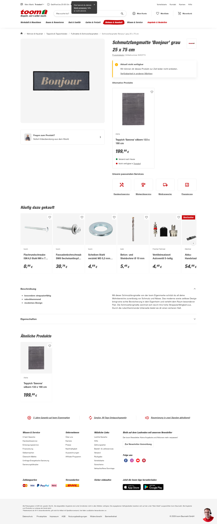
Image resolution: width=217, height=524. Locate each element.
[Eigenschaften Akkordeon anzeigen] (108, 319)
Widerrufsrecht (96, 516)
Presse (68, 445)
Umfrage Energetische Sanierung (36, 460)
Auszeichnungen (72, 452)
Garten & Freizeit (92, 22)
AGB (63, 516)
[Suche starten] (122, 13)
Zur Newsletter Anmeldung (138, 444)
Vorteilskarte (162, 4)
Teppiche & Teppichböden (56, 33)
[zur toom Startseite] (34, 13)
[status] (162, 13)
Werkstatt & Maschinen (30, 22)
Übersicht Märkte (29, 456)
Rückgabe (98, 456)
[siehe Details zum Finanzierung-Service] (187, 187)
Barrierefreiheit (111, 516)
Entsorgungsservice (31, 445)
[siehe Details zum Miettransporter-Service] (165, 187)
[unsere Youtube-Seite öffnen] (138, 461)
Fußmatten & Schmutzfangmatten (84, 33)
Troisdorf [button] (39, 4)
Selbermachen (28, 452)
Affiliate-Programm (73, 456)
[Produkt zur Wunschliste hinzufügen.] (152, 92)
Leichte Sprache (100, 437)
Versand (97, 452)
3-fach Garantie (29, 437)
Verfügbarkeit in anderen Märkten (136, 73)
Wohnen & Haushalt (113, 22)
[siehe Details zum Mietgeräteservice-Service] (143, 187)
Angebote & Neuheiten (157, 22)
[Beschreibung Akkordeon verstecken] (108, 289)
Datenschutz (28, 516)
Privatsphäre (42, 516)
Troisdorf (137, 163)
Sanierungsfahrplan (30, 464)
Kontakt (173, 4)
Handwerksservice (30, 441)
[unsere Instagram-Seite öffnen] (132, 461)
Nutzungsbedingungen (77, 516)
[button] (139, 13)
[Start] (21, 33)
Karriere (182, 4)
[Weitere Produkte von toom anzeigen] (190, 48)
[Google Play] (153, 489)
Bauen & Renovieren (55, 22)
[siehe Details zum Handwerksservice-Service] (121, 187)
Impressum (54, 516)
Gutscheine (98, 464)
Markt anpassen (80, 8)
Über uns (69, 437)
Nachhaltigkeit (71, 448)
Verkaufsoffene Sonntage (104, 468)
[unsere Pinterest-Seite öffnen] (144, 461)
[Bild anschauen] (62, 81)
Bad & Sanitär (74, 22)
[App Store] (132, 489)
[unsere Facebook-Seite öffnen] (126, 461)
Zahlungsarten (100, 445)
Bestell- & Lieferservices (103, 448)
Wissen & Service (135, 22)
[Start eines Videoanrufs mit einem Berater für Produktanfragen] (62, 137)
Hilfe (190, 4)
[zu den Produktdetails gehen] (118, 55)
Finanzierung (28, 448)
